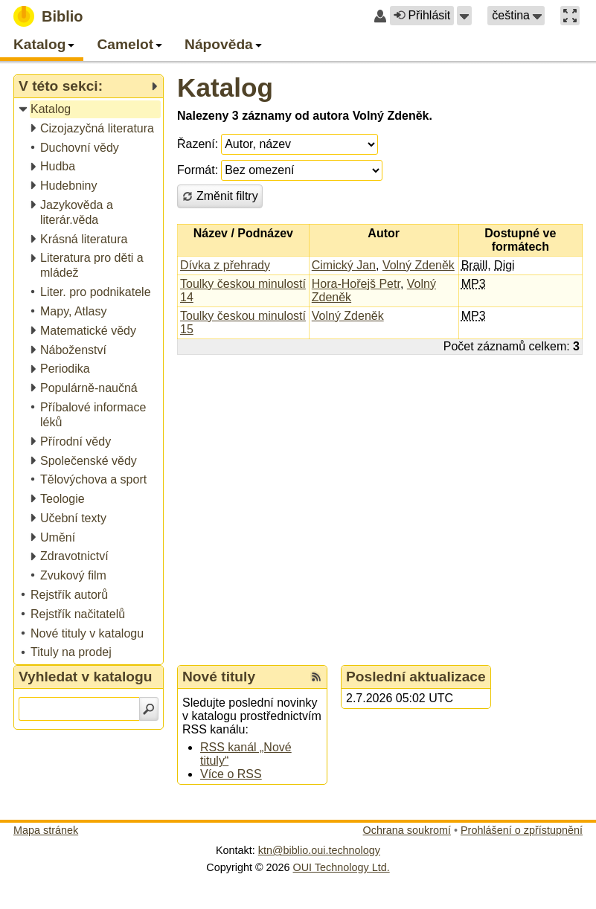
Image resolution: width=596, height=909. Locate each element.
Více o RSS (231, 774)
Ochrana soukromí (407, 830)
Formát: (197, 170)
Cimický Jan (344, 265)
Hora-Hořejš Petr (356, 283)
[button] (464, 15)
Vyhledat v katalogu (86, 676)
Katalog (225, 87)
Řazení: (197, 144)
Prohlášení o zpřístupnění (522, 830)
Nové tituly (218, 676)
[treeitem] (90, 109)
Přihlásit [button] (422, 15)
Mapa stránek (45, 830)
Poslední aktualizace (416, 676)
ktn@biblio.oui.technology (319, 850)
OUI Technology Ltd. (341, 867)
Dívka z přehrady (225, 265)
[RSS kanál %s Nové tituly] (316, 677)
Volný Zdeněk (418, 265)
